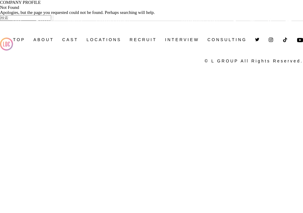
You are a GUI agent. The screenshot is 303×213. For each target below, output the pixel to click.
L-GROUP (6, 46)
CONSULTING (201, 20)
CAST (76, 20)
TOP (18, 20)
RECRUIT (156, 18)
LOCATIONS (113, 20)
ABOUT (46, 20)
